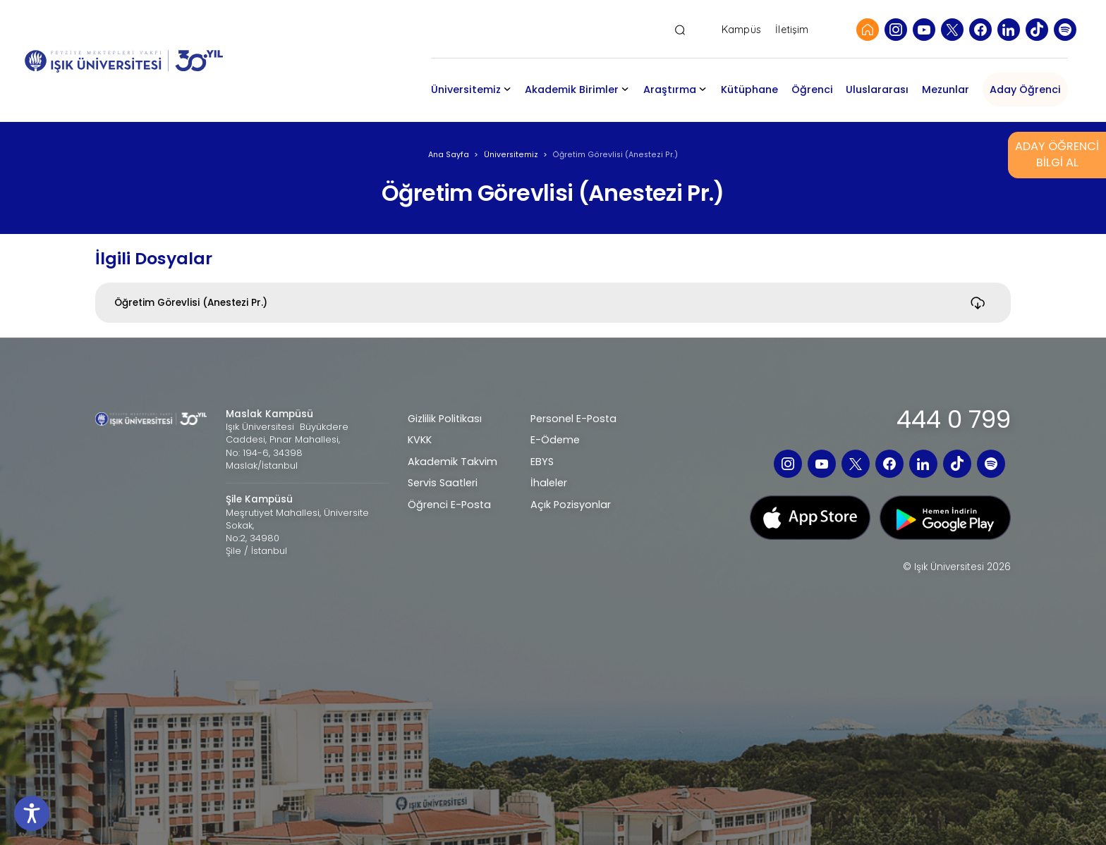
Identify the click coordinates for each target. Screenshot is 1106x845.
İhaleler (548, 483)
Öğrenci (812, 89)
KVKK (420, 440)
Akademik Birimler (572, 89)
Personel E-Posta (573, 419)
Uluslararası (877, 89)
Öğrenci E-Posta (449, 505)
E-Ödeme (555, 440)
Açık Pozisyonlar (570, 505)
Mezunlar (945, 89)
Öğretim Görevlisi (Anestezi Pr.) (190, 302)
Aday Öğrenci (1025, 89)
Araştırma (669, 89)
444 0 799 (954, 420)
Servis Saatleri (443, 483)
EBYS (542, 462)
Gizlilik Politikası (445, 419)
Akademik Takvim (452, 462)
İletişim (791, 30)
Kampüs (741, 30)
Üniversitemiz (466, 89)
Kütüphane (749, 89)
